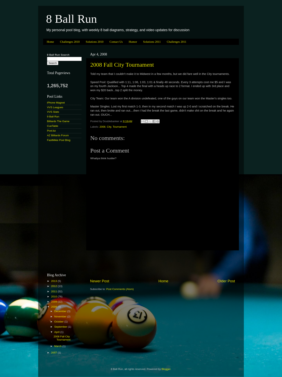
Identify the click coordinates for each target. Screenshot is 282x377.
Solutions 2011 (152, 41)
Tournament (120, 126)
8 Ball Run (71, 18)
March (58, 346)
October (59, 321)
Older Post (226, 281)
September (61, 326)
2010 (54, 296)
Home (50, 41)
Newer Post (99, 281)
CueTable (52, 125)
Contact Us (116, 41)
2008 (102, 126)
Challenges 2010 (70, 41)
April (57, 332)
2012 (54, 286)
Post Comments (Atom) (120, 289)
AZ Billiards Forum (58, 135)
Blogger (166, 369)
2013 (54, 281)
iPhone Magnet (56, 102)
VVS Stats (53, 111)
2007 (54, 352)
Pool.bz (51, 130)
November (60, 316)
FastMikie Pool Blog (58, 140)
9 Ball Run (53, 116)
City (109, 126)
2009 (54, 301)
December (60, 311)
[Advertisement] (162, 264)
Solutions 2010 (94, 41)
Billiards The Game (58, 121)
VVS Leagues (55, 107)
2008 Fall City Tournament (122, 64)
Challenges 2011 (176, 41)
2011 (54, 291)
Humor (133, 41)
